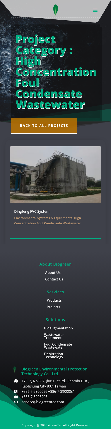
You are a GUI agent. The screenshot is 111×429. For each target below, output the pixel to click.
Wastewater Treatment (54, 336)
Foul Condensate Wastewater (58, 346)
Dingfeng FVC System (32, 211)
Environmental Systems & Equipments (43, 218)
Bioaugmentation (58, 328)
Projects (53, 307)
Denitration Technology (53, 355)
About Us (53, 273)
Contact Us (54, 280)
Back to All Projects (44, 125)
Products (54, 301)
